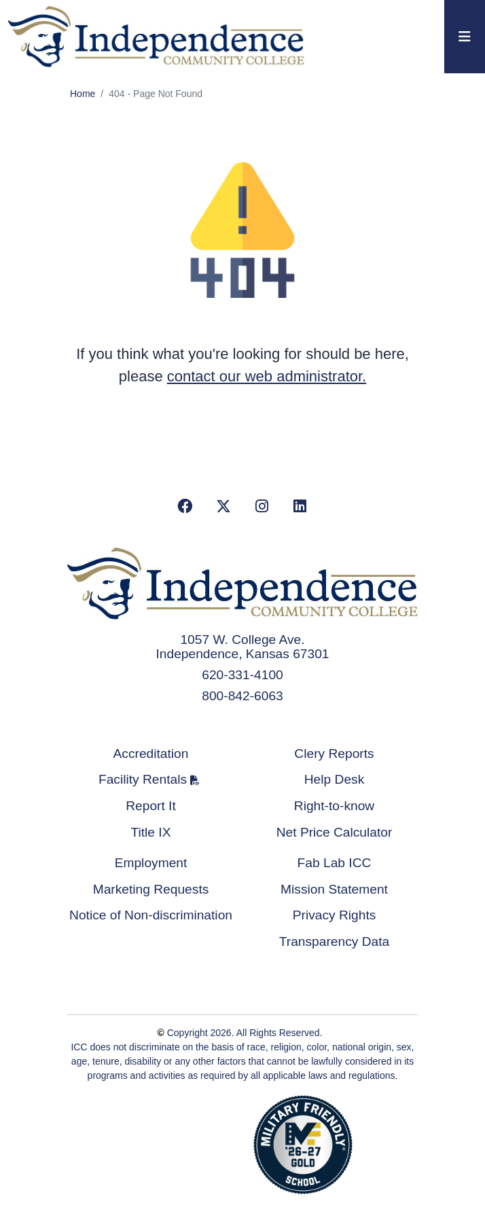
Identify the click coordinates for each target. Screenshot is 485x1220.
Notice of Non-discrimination (150, 915)
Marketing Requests (151, 889)
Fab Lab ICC (335, 863)
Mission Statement (334, 889)
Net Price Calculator (334, 832)
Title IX (151, 832)
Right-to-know (334, 806)
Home (82, 93)
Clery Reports (334, 753)
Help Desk (334, 779)
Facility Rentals (142, 779)
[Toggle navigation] (464, 36)
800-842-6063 (242, 696)
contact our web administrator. (266, 376)
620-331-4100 (242, 675)
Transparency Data (334, 941)
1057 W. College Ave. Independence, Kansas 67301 (242, 646)
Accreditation (151, 753)
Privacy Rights (334, 915)
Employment (151, 863)
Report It (151, 806)
